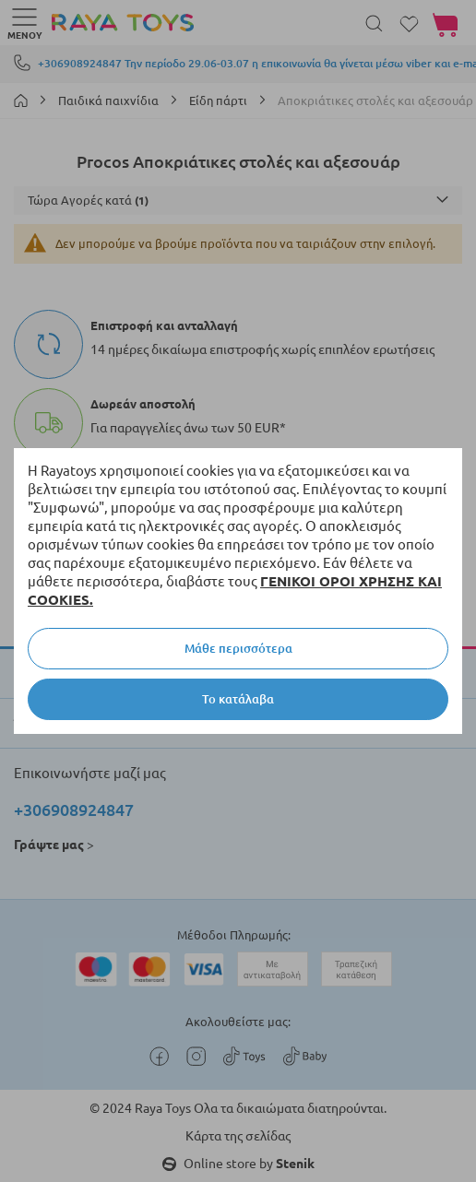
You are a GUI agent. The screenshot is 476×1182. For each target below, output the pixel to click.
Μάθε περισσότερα (238, 648)
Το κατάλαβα (238, 698)
